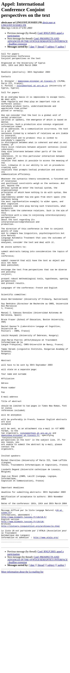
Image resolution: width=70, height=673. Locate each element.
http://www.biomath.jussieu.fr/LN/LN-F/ (23, 610)
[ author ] (61, 46)
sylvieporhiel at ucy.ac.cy (32, 92)
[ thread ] (40, 46)
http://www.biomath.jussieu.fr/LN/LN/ (22, 615)
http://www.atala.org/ (46, 634)
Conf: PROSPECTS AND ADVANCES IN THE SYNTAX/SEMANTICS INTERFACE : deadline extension (37, 41)
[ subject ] (51, 46)
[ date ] (32, 46)
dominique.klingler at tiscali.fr (37, 87)
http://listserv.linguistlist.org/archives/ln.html (30, 621)
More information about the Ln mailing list (22, 670)
